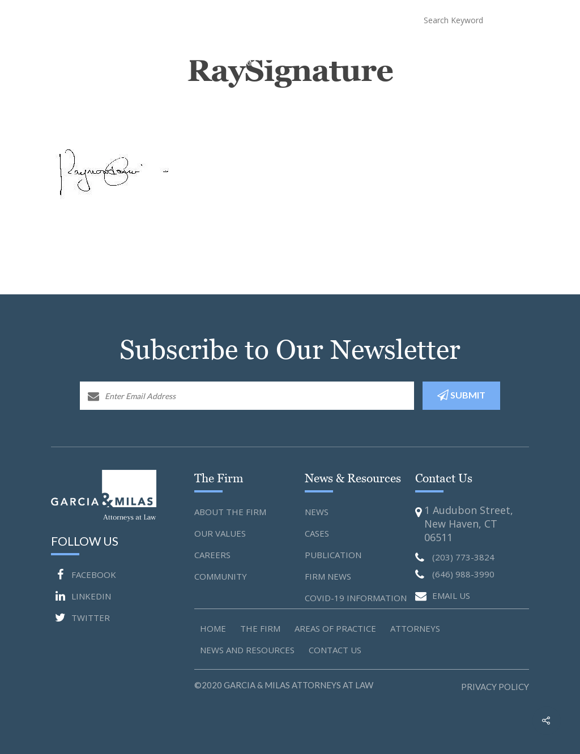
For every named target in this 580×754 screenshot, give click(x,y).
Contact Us (516, 51)
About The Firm (251, 51)
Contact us (335, 650)
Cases (317, 533)
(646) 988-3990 (351, 19)
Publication (333, 554)
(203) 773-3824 (262, 19)
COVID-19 (443, 51)
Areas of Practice (335, 628)
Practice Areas (294, 51)
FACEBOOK (83, 574)
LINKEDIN (81, 596)
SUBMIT (461, 395)
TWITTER (80, 617)
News (317, 511)
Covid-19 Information (356, 597)
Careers (212, 554)
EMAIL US (442, 596)
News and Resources (397, 51)
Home (216, 51)
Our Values (220, 533)
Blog (477, 51)
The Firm (260, 628)
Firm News (328, 576)
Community (220, 576)
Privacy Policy (495, 687)
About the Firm (230, 511)
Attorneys (344, 51)
